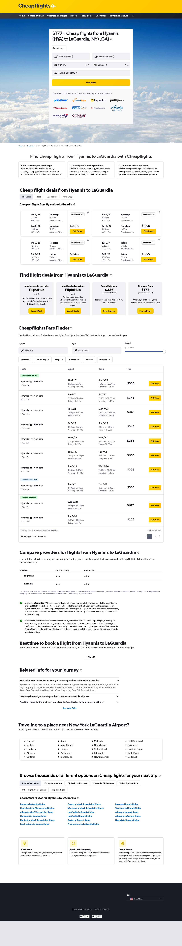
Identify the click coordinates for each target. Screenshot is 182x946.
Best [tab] (39, 197)
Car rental (101, 15)
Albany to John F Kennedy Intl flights (36, 812)
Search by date (36, 15)
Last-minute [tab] (52, 197)
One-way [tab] (67, 197)
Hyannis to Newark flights (127, 820)
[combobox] (59, 48)
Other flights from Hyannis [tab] (34, 790)
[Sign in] (133, 15)
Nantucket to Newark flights (33, 816)
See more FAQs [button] (69, 708)
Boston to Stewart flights (79, 820)
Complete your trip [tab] (53, 783)
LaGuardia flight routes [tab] (103, 783)
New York (29, 146)
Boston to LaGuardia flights (32, 804)
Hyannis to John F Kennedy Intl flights (37, 808)
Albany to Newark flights (126, 812)
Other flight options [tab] (129, 783)
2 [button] (155, 536)
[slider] (164, 351)
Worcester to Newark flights (128, 808)
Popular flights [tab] (58, 790)
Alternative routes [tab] (30, 783)
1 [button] (149, 536)
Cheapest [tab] (26, 197)
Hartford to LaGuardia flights (81, 812)
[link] (36, 311)
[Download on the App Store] (97, 917)
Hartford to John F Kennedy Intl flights (37, 820)
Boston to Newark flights (126, 804)
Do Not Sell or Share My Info (82, 909)
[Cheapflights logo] (34, 6)
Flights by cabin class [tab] (77, 783)
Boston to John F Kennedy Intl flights (84, 804)
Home (21, 15)
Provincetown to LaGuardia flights (83, 824)
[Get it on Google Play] (84, 917)
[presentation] (111, 39)
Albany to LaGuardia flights (127, 816)
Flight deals (86, 15)
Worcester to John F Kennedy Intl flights (86, 808)
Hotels (73, 15)
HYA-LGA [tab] (91, 657)
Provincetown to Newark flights (34, 824)
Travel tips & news (118, 15)
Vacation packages (57, 15)
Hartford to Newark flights (80, 816)
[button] (69, 65)
